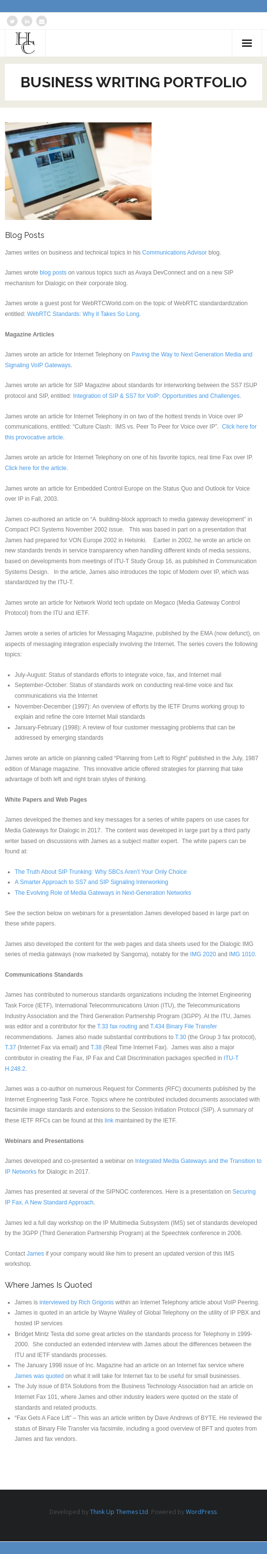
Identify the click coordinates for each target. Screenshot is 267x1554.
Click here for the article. (38, 468)
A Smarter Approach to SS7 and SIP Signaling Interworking (91, 882)
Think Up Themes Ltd (119, 1512)
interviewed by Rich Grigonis (77, 1302)
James (35, 1253)
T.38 (96, 1047)
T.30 (180, 1037)
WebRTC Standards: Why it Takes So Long (83, 314)
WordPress (201, 1512)
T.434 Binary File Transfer (183, 1026)
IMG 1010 (242, 954)
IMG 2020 (203, 954)
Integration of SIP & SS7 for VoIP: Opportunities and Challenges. (157, 396)
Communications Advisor (174, 252)
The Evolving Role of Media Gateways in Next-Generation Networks (103, 892)
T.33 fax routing (117, 1026)
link (109, 1120)
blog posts (53, 272)
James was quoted (39, 1376)
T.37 (10, 1047)
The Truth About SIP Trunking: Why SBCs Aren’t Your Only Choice (101, 871)
